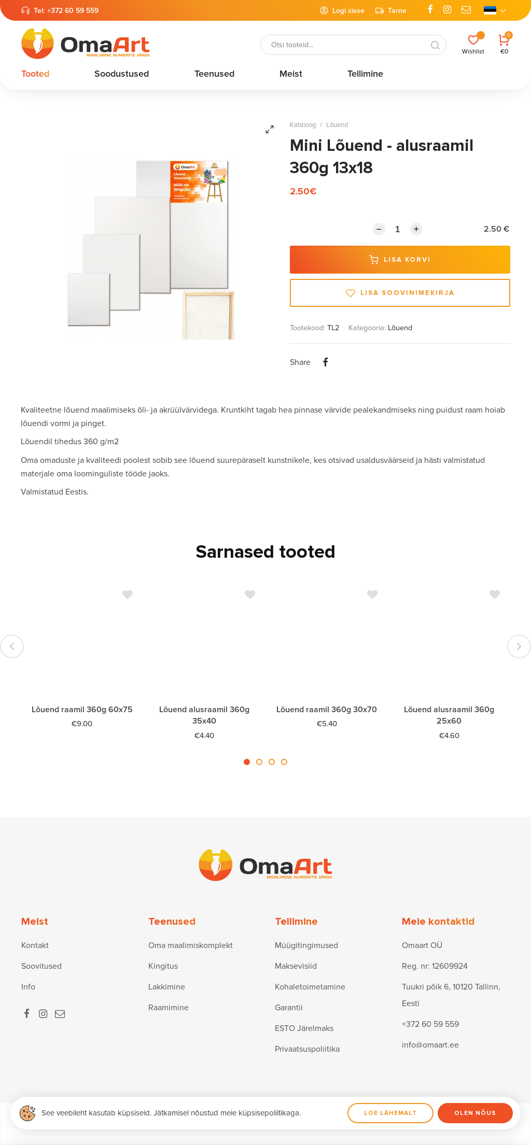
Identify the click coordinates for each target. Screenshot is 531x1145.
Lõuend (337, 125)
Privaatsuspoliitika (307, 1049)
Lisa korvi (400, 259)
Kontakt (35, 945)
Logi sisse (342, 10)
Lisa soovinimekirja (400, 293)
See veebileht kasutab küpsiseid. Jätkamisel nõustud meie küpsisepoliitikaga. (171, 1113)
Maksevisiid (296, 966)
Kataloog (303, 125)
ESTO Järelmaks (304, 1028)
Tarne (391, 10)
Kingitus (163, 966)
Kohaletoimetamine (310, 987)
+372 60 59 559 (73, 10)
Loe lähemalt (390, 1113)
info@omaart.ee (430, 1045)
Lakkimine (166, 987)
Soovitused (41, 966)
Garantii (289, 1007)
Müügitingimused (306, 945)
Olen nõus (475, 1113)
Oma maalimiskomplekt (190, 945)
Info (28, 987)
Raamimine (168, 1007)
